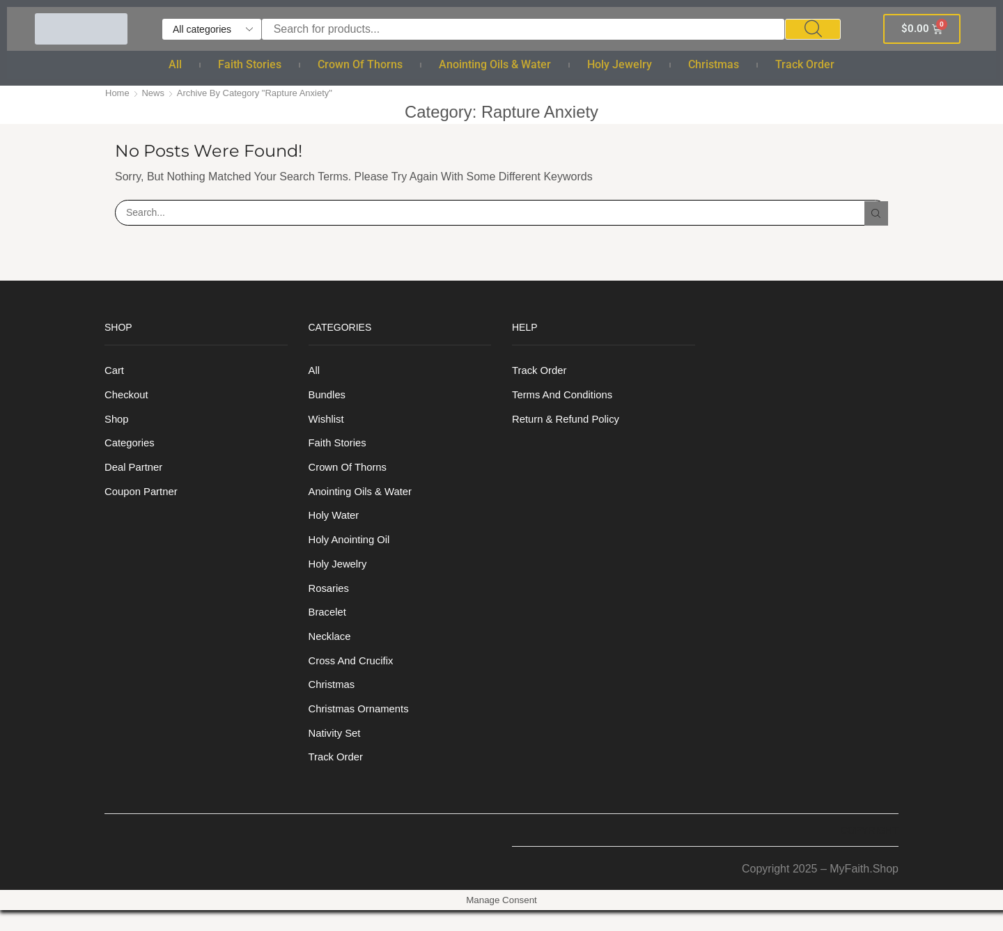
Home (118, 92)
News (155, 92)
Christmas (713, 64)
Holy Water (336, 524)
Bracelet (329, 626)
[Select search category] (211, 29)
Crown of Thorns (360, 64)
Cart (114, 371)
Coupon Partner (143, 498)
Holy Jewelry (619, 64)
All (175, 64)
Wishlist (328, 422)
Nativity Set (337, 752)
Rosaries (330, 600)
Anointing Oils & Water (495, 64)
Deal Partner (135, 473)
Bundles (329, 396)
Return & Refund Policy (570, 422)
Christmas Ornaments (363, 727)
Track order (804, 64)
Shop (117, 422)
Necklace (332, 651)
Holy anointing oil (352, 549)
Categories (131, 447)
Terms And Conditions (566, 396)
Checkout (127, 396)
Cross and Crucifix (354, 676)
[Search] (813, 29)
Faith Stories (249, 64)
